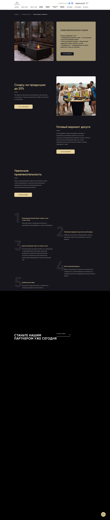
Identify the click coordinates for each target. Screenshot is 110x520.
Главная (16, 14)
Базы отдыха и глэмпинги (40, 14)
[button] (80, 3)
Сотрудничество (26, 14)
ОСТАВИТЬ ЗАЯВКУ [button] (60, 333)
